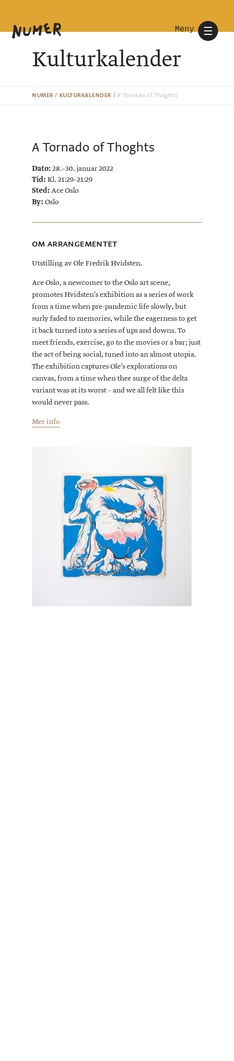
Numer (42, 95)
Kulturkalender (85, 95)
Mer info (46, 422)
